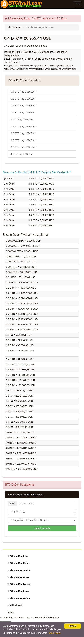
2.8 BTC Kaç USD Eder (23, 133)
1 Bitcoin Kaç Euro (18, 577)
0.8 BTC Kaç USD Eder (23, 98)
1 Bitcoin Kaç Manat (19, 584)
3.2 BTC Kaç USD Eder (23, 140)
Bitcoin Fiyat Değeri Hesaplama (25, 494)
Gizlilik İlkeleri (15, 605)
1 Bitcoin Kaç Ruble (19, 598)
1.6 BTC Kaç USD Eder (23, 112)
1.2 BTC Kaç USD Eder (23, 105)
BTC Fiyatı (24, 617)
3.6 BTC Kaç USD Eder (23, 147)
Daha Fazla (54, 633)
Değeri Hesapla (42, 528)
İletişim (11, 612)
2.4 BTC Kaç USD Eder (23, 126)
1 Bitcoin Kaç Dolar (18, 563)
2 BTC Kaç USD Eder (22, 119)
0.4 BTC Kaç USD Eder (23, 91)
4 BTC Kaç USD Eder (22, 154)
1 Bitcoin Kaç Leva (18, 591)
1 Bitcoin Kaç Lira (18, 556)
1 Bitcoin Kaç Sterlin (19, 570)
